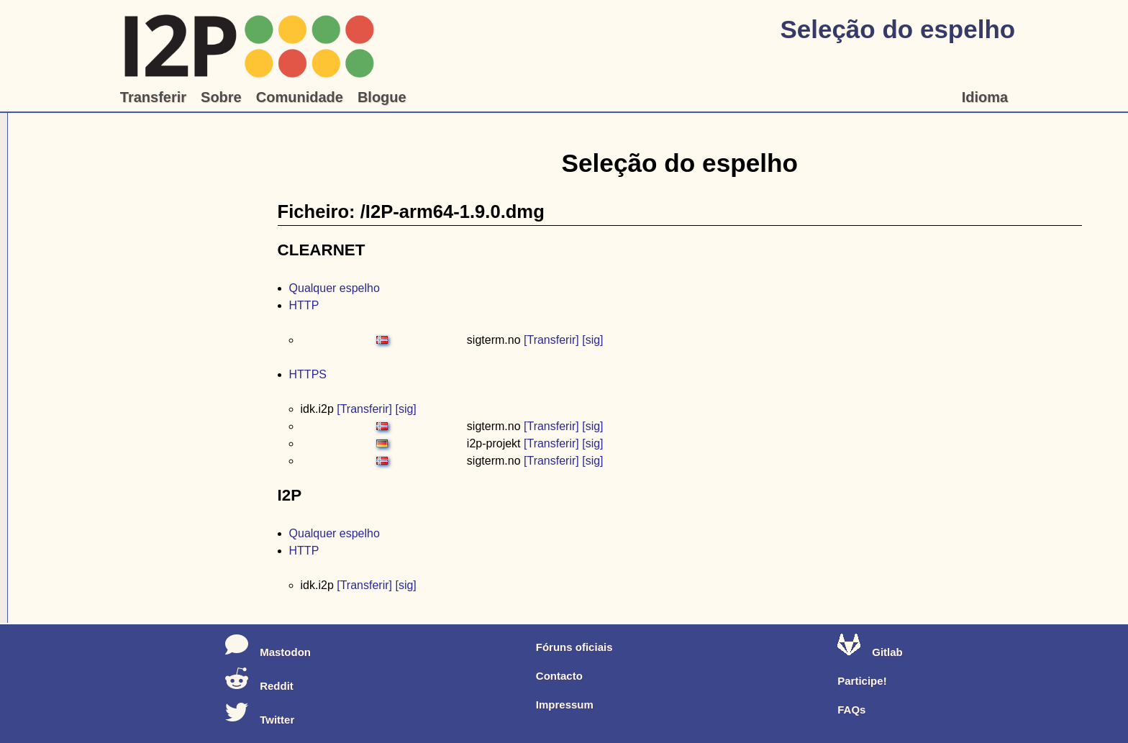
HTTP (304, 305)
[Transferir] (551, 340)
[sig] (592, 340)
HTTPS (308, 374)
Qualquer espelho (334, 288)
